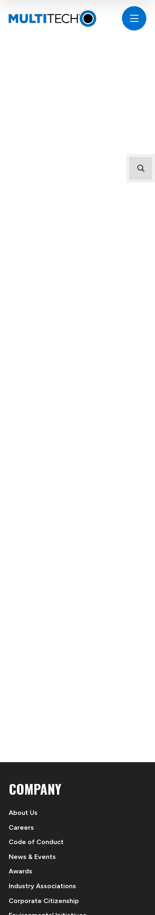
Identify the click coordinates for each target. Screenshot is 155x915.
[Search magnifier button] (140, 168)
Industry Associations (42, 886)
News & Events (32, 857)
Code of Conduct (36, 842)
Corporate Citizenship (44, 901)
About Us (23, 813)
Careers (21, 827)
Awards (20, 871)
